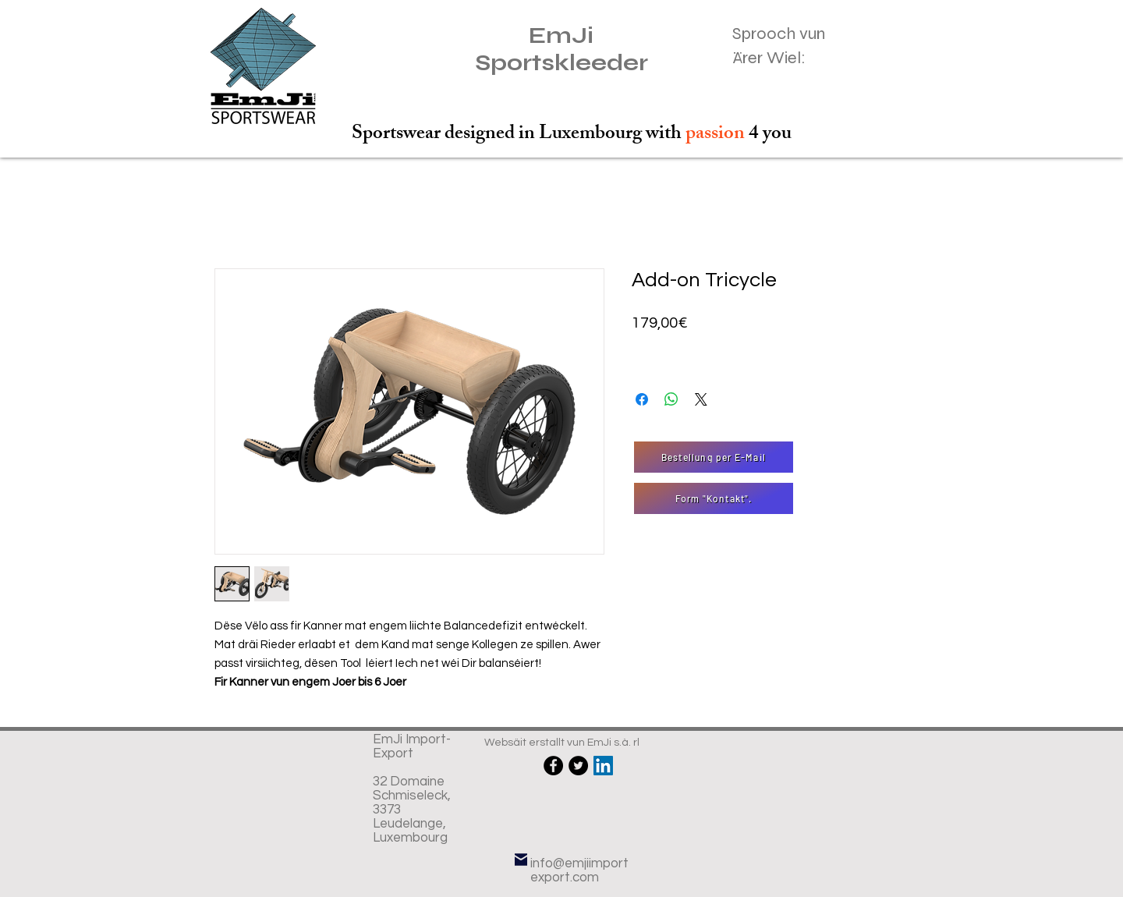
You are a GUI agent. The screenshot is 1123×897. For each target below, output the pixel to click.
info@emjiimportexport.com (579, 870)
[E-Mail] (521, 860)
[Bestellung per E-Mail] (713, 457)
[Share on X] (701, 399)
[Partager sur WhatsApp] (671, 399)
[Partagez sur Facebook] (641, 399)
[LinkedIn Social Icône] (603, 765)
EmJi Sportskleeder (561, 49)
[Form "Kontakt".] (713, 498)
